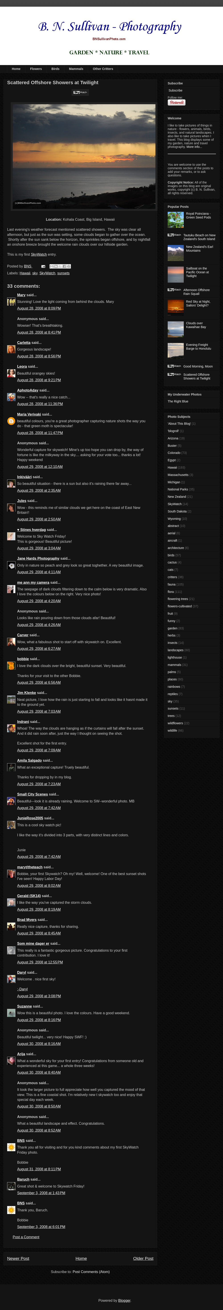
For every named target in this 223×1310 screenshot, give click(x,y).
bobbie (23, 659)
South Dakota (177, 511)
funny (171, 621)
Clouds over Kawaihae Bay (196, 325)
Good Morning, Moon (198, 366)
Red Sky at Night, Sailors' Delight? (198, 303)
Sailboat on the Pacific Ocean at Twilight (197, 272)
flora (171, 592)
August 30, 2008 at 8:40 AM (39, 1072)
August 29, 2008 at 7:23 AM (39, 784)
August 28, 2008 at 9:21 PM (39, 380)
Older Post (143, 1258)
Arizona (173, 438)
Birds (56, 69)
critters (172, 577)
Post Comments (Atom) (91, 1272)
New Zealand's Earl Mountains (199, 248)
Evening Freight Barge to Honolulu (198, 346)
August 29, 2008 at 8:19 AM (39, 909)
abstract (173, 526)
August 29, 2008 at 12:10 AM (40, 467)
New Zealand (177, 496)
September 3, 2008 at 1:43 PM (41, 1193)
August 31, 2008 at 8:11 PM (39, 1169)
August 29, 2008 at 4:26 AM (39, 625)
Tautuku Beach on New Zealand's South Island (200, 237)
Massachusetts (178, 475)
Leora (22, 366)
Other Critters (103, 69)
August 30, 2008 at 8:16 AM (39, 1044)
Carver (23, 635)
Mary (21, 295)
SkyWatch (39, 254)
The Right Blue (178, 401)
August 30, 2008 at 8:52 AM (39, 1130)
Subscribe (175, 90)
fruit (170, 613)
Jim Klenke (26, 693)
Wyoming (174, 518)
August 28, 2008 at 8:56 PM (39, 356)
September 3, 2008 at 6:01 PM (41, 1227)
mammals (174, 665)
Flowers (36, 69)
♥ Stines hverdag (31, 530)
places (172, 679)
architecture (176, 548)
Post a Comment (26, 1237)
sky (34, 273)
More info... (194, 147)
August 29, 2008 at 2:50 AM (39, 519)
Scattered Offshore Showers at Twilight (197, 376)
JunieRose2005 (30, 818)
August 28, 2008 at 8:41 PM (39, 332)
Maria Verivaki (29, 414)
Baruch (23, 1179)
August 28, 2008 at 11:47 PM (40, 433)
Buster (172, 445)
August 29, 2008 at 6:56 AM (39, 682)
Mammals (76, 69)
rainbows (174, 686)
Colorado (174, 453)
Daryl (21, 972)
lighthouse (175, 657)
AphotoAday (27, 390)
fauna (172, 584)
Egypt (172, 460)
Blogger (124, 1300)
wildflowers (175, 723)
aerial (171, 533)
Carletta (24, 343)
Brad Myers (27, 920)
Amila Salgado (29, 760)
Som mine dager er (33, 943)
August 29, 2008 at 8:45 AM (39, 933)
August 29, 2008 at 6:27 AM (39, 649)
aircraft (172, 540)
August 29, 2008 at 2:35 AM (39, 490)
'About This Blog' (179, 423)
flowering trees (178, 599)
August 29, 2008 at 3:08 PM (39, 996)
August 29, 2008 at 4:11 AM (39, 572)
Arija (21, 1054)
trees (171, 716)
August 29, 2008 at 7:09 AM (39, 750)
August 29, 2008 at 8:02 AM (39, 886)
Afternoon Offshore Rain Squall (197, 292)
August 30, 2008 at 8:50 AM (39, 1106)
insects (173, 643)
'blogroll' (173, 431)
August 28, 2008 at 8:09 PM (39, 308)
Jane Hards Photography (38, 558)
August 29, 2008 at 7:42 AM (39, 808)
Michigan (174, 482)
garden (173, 628)
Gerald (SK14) (29, 896)
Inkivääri (24, 477)
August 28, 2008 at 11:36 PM (40, 404)
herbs (172, 635)
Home (16, 69)
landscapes (176, 650)
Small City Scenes (32, 794)
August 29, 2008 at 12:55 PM (40, 962)
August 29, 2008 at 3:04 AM (39, 548)
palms (172, 672)
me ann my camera (33, 582)
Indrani (23, 722)
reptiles (173, 694)
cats (170, 569)
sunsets (63, 273)
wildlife (172, 730)
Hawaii (25, 273)
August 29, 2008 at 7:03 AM (39, 711)
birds (171, 555)
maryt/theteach (30, 867)
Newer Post (18, 1258)
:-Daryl (22, 989)
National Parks (178, 489)
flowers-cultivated (180, 606)
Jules (21, 501)
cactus (172, 562)
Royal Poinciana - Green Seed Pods (198, 215)
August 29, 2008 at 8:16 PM (39, 1020)
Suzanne (24, 1006)
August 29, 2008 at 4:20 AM (39, 601)
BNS (21, 1141)
